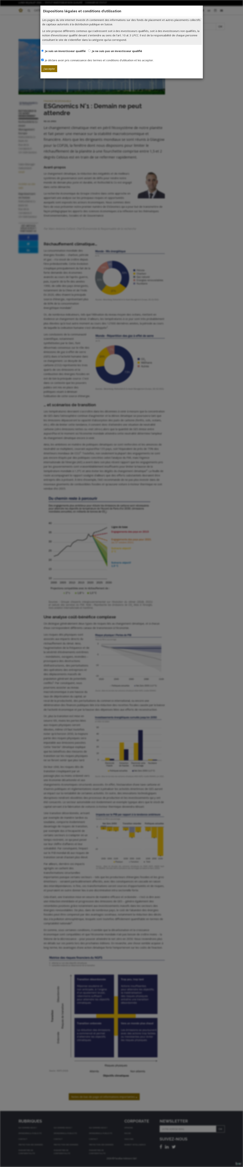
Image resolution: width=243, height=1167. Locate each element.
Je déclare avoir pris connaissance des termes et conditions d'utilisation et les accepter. (97, 60)
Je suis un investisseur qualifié (65, 51)
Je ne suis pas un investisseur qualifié (117, 51)
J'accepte (49, 68)
